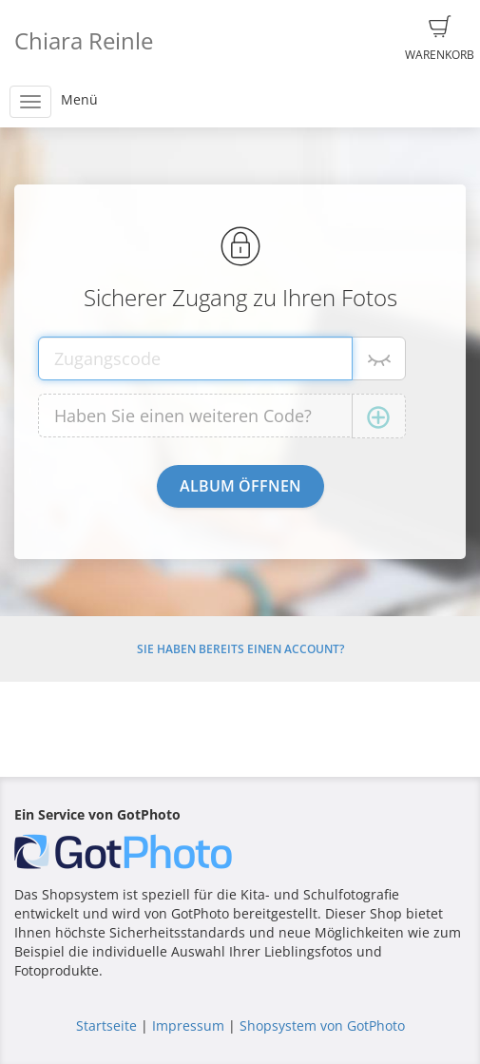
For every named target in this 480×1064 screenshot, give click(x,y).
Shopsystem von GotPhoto (322, 1025)
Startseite (106, 1025)
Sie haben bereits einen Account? (240, 649)
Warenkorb (439, 39)
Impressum (188, 1025)
